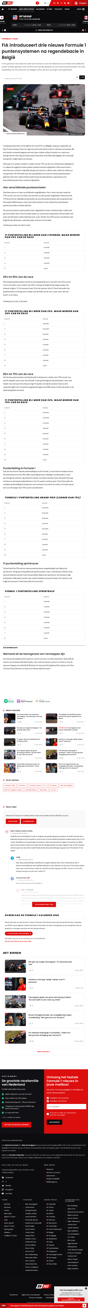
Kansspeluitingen (52, 1298)
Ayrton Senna (73, 1218)
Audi (5, 1220)
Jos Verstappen (73, 1234)
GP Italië (49, 1242)
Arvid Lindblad (30, 1245)
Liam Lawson (30, 1261)
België (48, 146)
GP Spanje (50, 1245)
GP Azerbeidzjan (52, 1248)
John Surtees (73, 1265)
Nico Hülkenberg (31, 1255)
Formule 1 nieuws (35, 785)
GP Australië (51, 1204)
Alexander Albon (31, 1258)
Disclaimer (14, 1295)
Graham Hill (72, 1256)
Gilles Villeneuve (74, 1221)
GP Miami (50, 1214)
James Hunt (72, 1225)
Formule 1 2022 (10, 39)
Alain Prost (71, 1209)
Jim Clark (71, 1237)
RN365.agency (51, 1182)
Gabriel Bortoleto (31, 1270)
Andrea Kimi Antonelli (33, 1223)
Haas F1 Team (9, 1226)
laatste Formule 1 (12, 1145)
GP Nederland (51, 1239)
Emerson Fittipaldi (74, 1253)
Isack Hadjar (29, 1226)
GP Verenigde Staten (54, 1255)
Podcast (58, 9)
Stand (49, 9)
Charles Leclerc (31, 1214)
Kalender (40, 9)
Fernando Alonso (31, 1220)
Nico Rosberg (72, 1206)
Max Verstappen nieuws (13, 790)
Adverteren (50, 1176)
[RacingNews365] (44, 1286)
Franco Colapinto (31, 1267)
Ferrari (53, 790)
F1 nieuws (53, 785)
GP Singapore (51, 1251)
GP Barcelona (51, 1223)
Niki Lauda (71, 1240)
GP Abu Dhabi (51, 1264)
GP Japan (50, 1210)
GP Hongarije (51, 1236)
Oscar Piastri (30, 1229)
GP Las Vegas (51, 1258)
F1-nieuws (12, 9)
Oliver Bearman (31, 1264)
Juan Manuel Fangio (75, 1250)
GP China (49, 1207)
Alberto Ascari (73, 1215)
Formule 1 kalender (16, 1155)
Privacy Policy (49, 1295)
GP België (49, 1232)
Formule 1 (22, 785)
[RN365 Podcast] (37, 3)
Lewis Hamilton (31, 1217)
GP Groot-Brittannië (54, 1229)
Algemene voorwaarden (31, 1295)
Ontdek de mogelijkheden (16, 1125)
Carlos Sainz (29, 1232)
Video (67, 9)
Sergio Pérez (30, 1236)
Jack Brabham (73, 1262)
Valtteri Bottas (30, 1242)
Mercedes (43, 790)
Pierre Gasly (29, 1248)
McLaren (7, 1207)
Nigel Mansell (72, 1243)
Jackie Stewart (73, 1228)
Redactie (49, 1169)
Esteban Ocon (30, 1239)
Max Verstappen (26, 9)
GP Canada (50, 1217)
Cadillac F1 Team (10, 1236)
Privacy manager (35, 1298)
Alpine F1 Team (9, 1217)
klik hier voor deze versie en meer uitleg (18, 941)
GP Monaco (50, 1220)
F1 (45, 785)
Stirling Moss (72, 1247)
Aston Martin (9, 1223)
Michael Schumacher (76, 1212)
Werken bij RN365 (52, 1179)
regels (16, 167)
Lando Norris (29, 1207)
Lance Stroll (29, 1251)
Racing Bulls (8, 1229)
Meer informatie (44, 30)
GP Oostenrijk (51, 1226)
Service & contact (53, 1173)
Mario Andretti (73, 1269)
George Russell (30, 1210)
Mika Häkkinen (73, 1231)
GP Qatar (49, 1261)
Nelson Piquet (73, 1259)
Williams (7, 1232)
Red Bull (7, 1204)
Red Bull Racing (30, 790)
